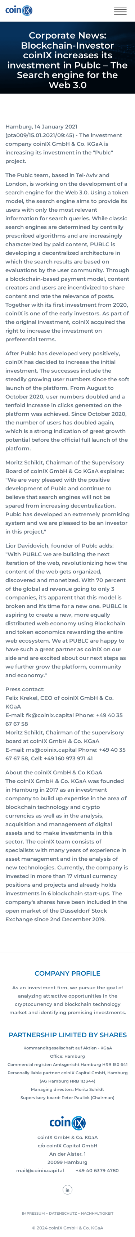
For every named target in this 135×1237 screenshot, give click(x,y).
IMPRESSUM (33, 1213)
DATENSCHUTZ (63, 1213)
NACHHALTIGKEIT (97, 1213)
